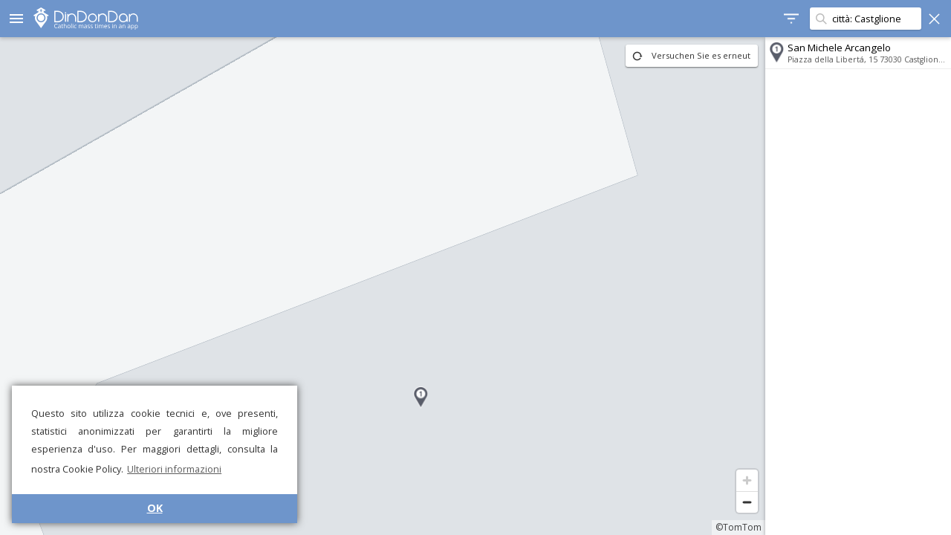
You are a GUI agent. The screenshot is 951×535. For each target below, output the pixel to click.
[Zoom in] (747, 480)
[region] (382, 286)
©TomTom (738, 527)
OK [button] (155, 508)
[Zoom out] (747, 502)
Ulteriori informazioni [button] (174, 469)
